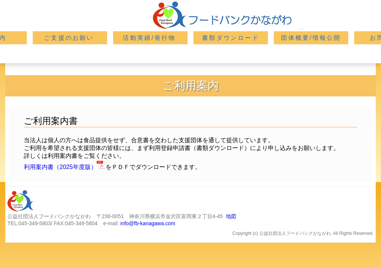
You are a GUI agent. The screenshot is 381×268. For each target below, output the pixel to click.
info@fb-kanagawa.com (148, 223)
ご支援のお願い (69, 38)
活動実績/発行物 (149, 38)
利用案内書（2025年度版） (60, 167)
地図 (231, 216)
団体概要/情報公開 (311, 38)
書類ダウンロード (230, 38)
